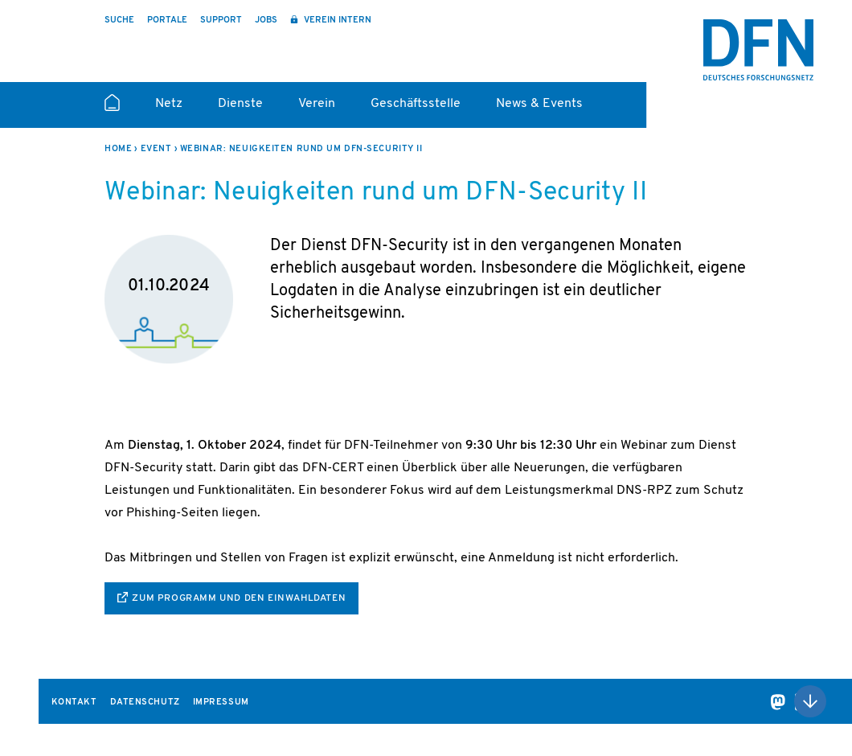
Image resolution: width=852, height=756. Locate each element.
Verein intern (336, 20)
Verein (316, 103)
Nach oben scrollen (810, 701)
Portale (167, 20)
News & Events (539, 103)
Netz (168, 103)
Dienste (240, 103)
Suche (119, 20)
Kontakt (74, 702)
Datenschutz (145, 702)
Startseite (112, 109)
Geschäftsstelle (416, 103)
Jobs (266, 20)
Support (221, 20)
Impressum (221, 702)
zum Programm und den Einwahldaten (239, 598)
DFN (758, 49)
